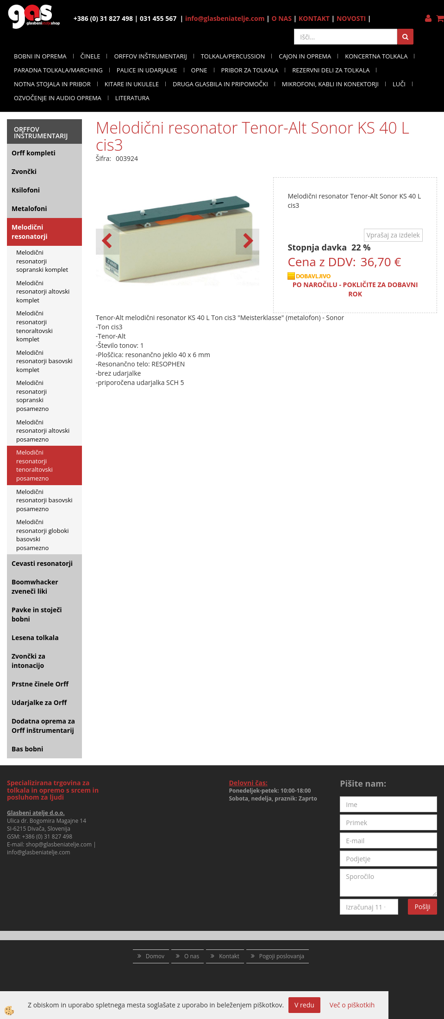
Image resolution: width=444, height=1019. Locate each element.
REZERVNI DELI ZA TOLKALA (330, 70)
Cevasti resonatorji (42, 563)
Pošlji (422, 906)
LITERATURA (132, 98)
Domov (155, 956)
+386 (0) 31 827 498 (47, 836)
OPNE (199, 70)
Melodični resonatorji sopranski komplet (42, 261)
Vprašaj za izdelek (393, 235)
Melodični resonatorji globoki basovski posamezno (42, 535)
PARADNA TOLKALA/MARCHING (58, 70)
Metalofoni (29, 208)
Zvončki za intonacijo (28, 661)
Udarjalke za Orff (39, 702)
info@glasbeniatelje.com (225, 18)
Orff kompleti (34, 152)
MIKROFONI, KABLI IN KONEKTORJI (330, 84)
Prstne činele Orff (40, 683)
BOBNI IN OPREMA (40, 56)
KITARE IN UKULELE (132, 84)
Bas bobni (27, 748)
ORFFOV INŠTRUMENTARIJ (150, 56)
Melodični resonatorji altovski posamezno (42, 430)
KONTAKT (314, 18)
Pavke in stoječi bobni (37, 614)
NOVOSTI (351, 18)
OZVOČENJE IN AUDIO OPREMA (57, 98)
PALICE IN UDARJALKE (147, 70)
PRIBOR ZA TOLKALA (250, 70)
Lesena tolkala (35, 637)
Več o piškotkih (352, 1004)
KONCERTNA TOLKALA (376, 56)
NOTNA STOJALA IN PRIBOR (52, 84)
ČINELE (90, 56)
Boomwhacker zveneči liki (35, 586)
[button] (247, 242)
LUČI (399, 84)
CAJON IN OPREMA (305, 56)
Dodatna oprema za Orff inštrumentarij (43, 726)
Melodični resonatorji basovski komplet (44, 361)
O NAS (281, 18)
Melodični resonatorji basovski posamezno (44, 500)
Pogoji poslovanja (282, 956)
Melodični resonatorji (30, 232)
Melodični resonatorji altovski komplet (42, 291)
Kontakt (229, 956)
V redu (304, 1004)
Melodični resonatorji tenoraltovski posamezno (34, 465)
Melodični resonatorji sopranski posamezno (32, 395)
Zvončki (24, 171)
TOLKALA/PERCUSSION (233, 56)
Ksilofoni (26, 190)
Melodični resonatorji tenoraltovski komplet (34, 326)
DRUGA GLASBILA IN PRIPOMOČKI (220, 84)
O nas (191, 956)
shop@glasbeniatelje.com (59, 844)
